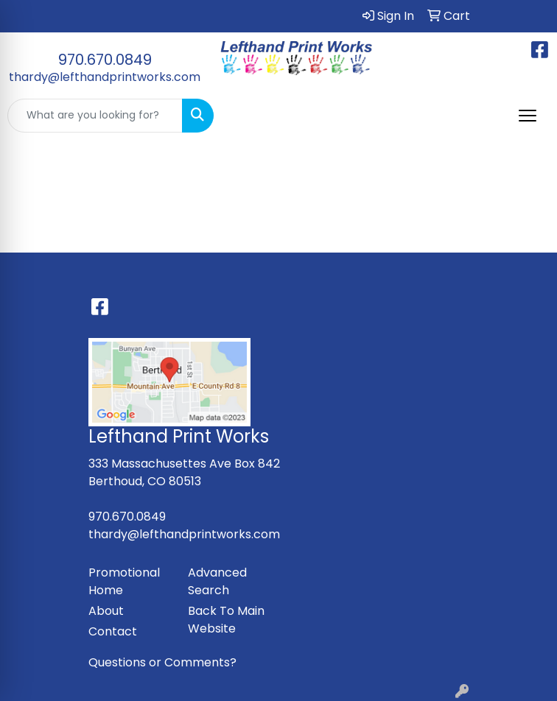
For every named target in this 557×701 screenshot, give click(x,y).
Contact (112, 631)
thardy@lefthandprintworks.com (104, 76)
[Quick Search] (95, 116)
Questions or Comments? (162, 662)
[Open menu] (527, 115)
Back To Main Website (226, 619)
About (106, 610)
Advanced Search (217, 581)
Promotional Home (124, 581)
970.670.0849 (105, 59)
